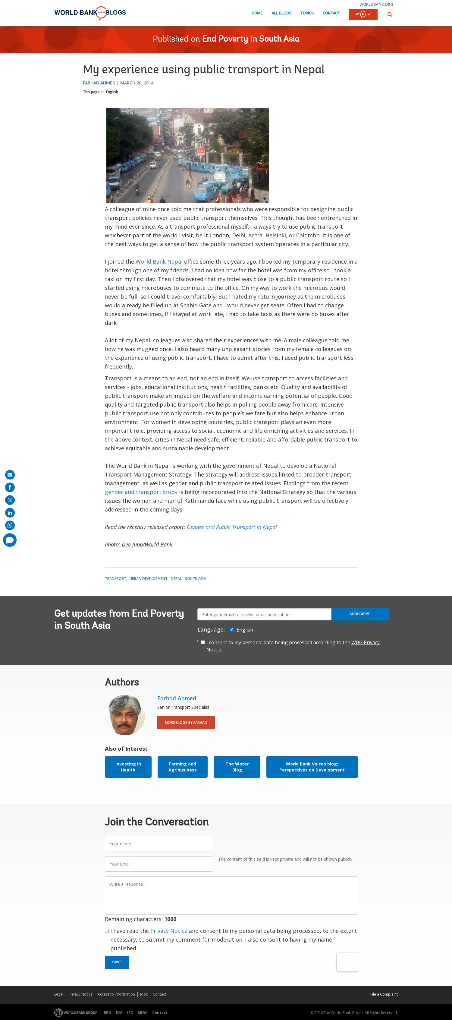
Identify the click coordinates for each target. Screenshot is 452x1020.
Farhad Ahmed (99, 83)
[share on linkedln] (10, 513)
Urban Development (149, 578)
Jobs (144, 994)
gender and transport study (141, 492)
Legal (58, 994)
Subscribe (360, 614)
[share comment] (10, 540)
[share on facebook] (10, 487)
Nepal (176, 578)
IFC (130, 1012)
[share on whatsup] (10, 525)
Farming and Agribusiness (182, 767)
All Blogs (281, 13)
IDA (119, 1012)
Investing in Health (128, 767)
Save (117, 962)
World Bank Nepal (159, 261)
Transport (115, 578)
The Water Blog (237, 767)
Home (257, 13)
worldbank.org (376, 4)
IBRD (106, 1012)
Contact (331, 13)
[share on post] (10, 500)
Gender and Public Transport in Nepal (232, 527)
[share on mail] (10, 475)
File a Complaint (384, 994)
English (112, 91)
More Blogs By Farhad (186, 722)
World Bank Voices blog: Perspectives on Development (312, 767)
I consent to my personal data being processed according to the (293, 646)
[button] (390, 14)
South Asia (195, 578)
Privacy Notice (168, 930)
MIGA (142, 1012)
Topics (307, 13)
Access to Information (116, 994)
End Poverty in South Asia (251, 39)
